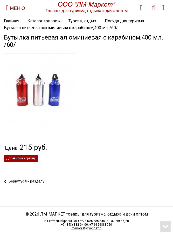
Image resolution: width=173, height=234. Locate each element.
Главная (11, 20)
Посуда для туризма (124, 20)
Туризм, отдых (82, 20)
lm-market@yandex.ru (86, 228)
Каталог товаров (44, 20)
